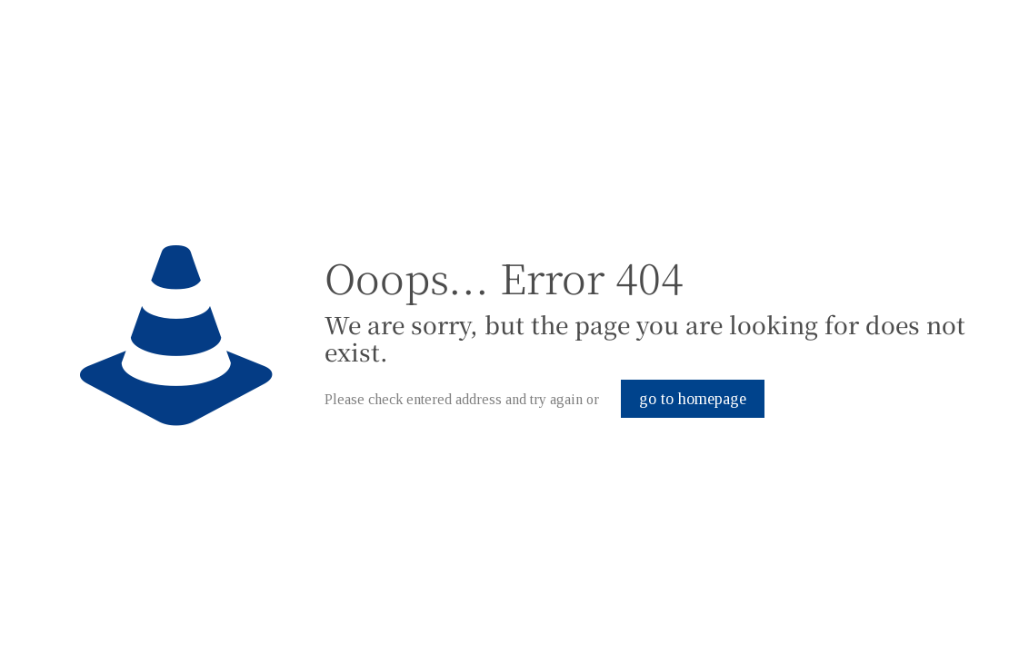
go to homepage (692, 399)
